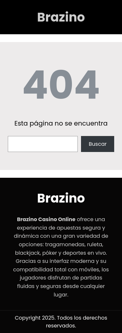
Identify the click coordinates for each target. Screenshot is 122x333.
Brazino (61, 17)
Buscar (98, 144)
